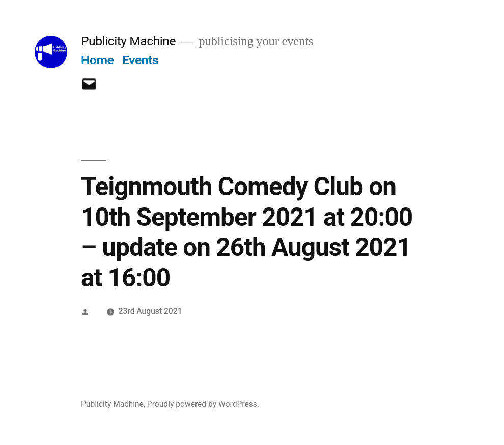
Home (97, 60)
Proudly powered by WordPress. (203, 404)
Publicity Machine (128, 41)
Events (140, 60)
